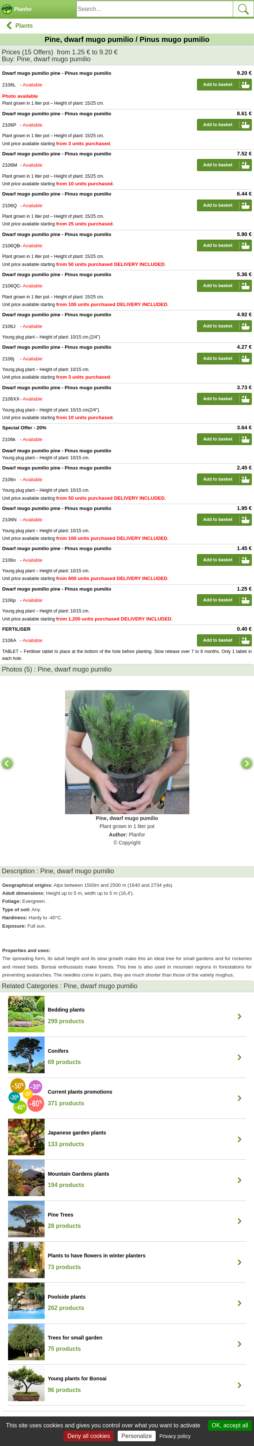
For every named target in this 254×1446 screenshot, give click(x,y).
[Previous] (7, 763)
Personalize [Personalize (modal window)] (136, 1436)
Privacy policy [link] (175, 1436)
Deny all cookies (88, 1436)
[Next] (246, 763)
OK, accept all (230, 1425)
